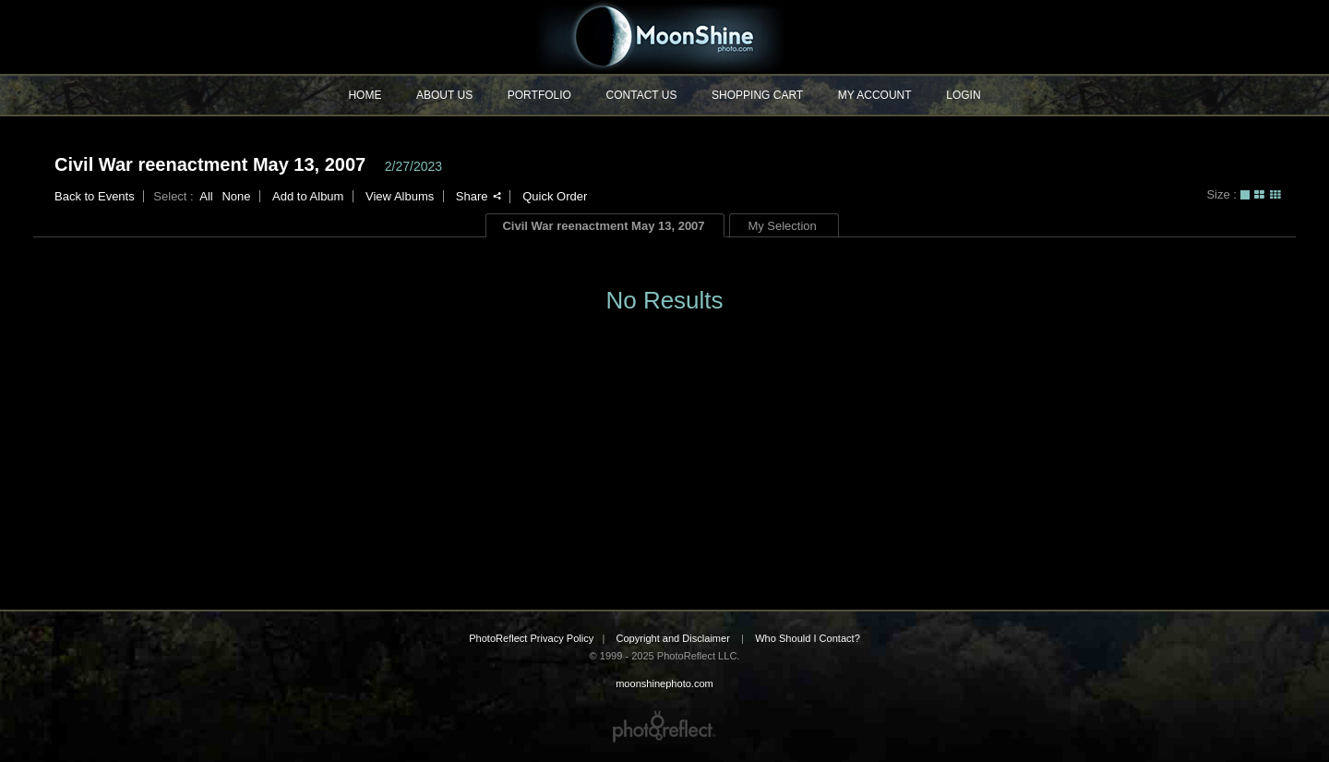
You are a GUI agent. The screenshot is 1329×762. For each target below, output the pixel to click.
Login (963, 95)
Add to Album (307, 196)
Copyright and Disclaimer (674, 638)
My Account (875, 95)
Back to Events (94, 196)
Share (478, 196)
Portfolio (539, 95)
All (205, 196)
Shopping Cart (757, 95)
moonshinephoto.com (664, 37)
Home (364, 95)
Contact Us (641, 95)
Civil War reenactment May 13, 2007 (209, 164)
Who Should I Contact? (807, 638)
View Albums (399, 196)
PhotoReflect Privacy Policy (531, 638)
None (236, 196)
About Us (444, 95)
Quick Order (554, 196)
